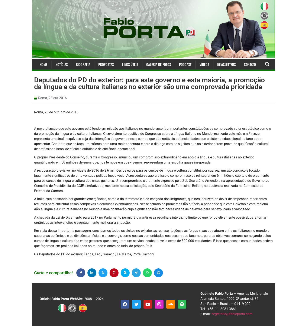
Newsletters (226, 64)
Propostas (106, 64)
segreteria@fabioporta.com (231, 314)
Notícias (61, 64)
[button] (267, 64)
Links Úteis (130, 64)
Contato (250, 64)
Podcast (185, 64)
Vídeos (204, 64)
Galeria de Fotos (158, 64)
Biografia (83, 64)
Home (43, 64)
